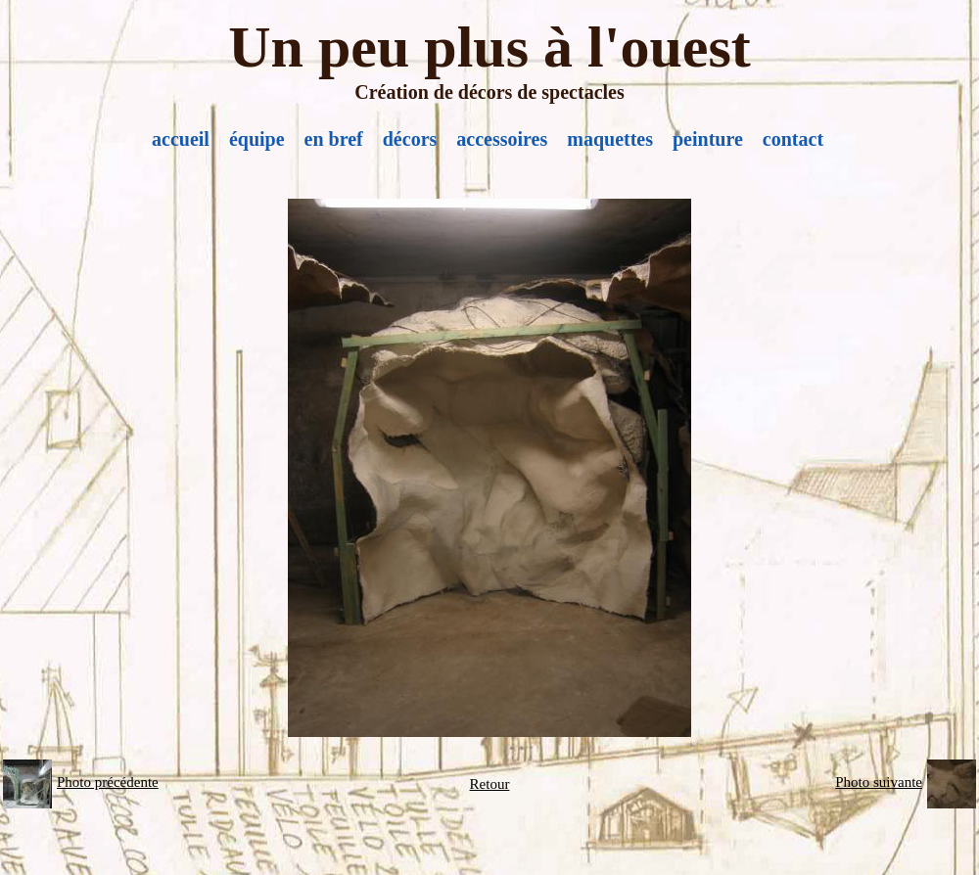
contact (793, 139)
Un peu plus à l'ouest (489, 47)
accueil (181, 139)
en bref (333, 139)
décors (410, 139)
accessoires (501, 139)
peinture (708, 139)
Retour (490, 784)
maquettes (610, 139)
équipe (257, 139)
